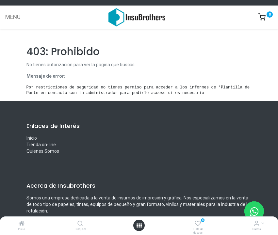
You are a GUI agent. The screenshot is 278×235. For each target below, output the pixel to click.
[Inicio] (22, 224)
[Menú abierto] (139, 225)
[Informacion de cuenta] (256, 224)
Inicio (31, 138)
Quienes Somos (42, 151)
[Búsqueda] (80, 224)
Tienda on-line (41, 144)
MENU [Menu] (13, 17)
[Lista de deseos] (198, 224)
